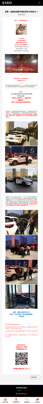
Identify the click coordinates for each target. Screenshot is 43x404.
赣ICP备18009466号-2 (21, 394)
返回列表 (34, 377)
